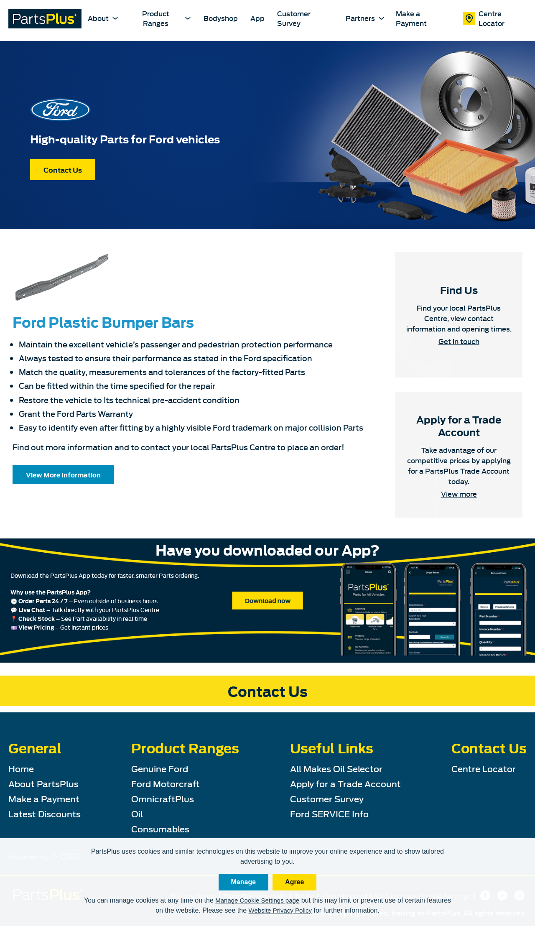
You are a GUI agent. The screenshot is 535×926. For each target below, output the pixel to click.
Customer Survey (294, 18)
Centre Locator (483, 18)
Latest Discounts (44, 813)
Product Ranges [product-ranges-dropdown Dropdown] (166, 18)
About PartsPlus (43, 783)
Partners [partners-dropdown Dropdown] (364, 18)
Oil (137, 813)
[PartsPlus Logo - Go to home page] (45, 20)
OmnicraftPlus (162, 798)
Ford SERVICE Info (329, 813)
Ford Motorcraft (165, 783)
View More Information (63, 474)
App (257, 18)
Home (21, 768)
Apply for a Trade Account (345, 783)
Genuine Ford (159, 768)
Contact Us (62, 169)
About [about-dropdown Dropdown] (102, 18)
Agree (294, 881)
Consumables (160, 828)
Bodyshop (221, 18)
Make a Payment (411, 18)
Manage (243, 881)
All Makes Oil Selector (336, 768)
